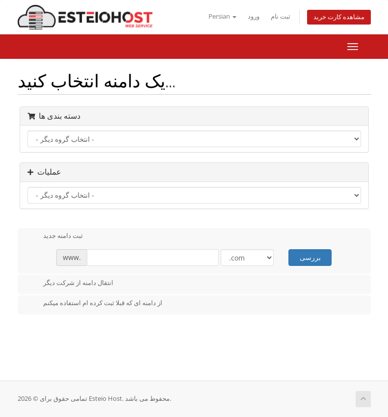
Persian (222, 16)
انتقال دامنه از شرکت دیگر (70, 283)
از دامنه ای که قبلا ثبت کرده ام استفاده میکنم (94, 303)
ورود (253, 16)
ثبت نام (280, 16)
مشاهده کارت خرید (338, 17)
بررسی (310, 257)
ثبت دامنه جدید (55, 236)
